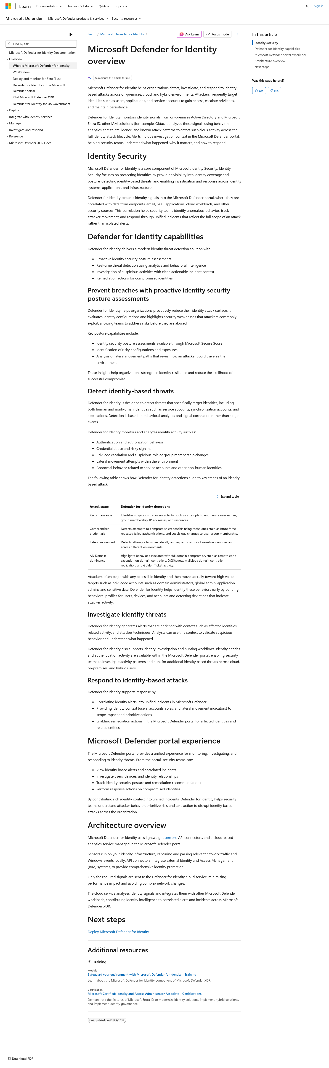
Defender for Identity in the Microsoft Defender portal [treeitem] (39, 88)
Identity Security (266, 42)
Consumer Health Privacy (131, 1054)
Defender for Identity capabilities (277, 48)
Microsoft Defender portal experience (281, 55)
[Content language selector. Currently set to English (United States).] (26, 1043)
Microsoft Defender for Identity (122, 34)
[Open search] (307, 6)
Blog (62, 1054)
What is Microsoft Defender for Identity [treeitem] (41, 65)
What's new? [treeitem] (21, 72)
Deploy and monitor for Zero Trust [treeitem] (37, 78)
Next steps (262, 66)
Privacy (100, 1054)
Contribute (81, 1054)
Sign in (319, 6)
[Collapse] (71, 34)
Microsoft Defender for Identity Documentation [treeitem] (42, 52)
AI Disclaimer (14, 1054)
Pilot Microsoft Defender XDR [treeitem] (33, 97)
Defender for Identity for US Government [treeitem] (41, 104)
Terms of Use (167, 1054)
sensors (170, 837)
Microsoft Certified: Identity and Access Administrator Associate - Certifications (145, 994)
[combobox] (41, 44)
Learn (92, 34)
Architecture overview (270, 61)
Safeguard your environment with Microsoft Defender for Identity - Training (142, 974)
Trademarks (189, 1054)
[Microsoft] (8, 6)
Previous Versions (41, 1054)
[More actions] (237, 34)
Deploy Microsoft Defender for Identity (118, 931)
